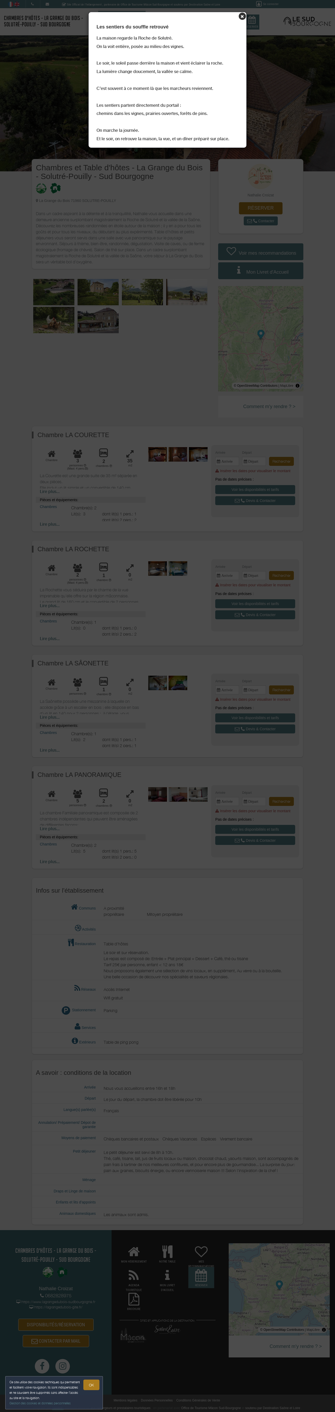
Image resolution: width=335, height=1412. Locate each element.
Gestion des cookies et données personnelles (40, 1403)
